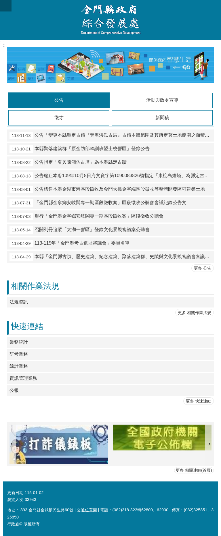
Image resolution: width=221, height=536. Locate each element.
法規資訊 (18, 301)
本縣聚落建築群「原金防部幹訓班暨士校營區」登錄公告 (79, 149)
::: (2, 42)
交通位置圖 (87, 510)
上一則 (11, 444)
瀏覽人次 (15, 499)
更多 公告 (202, 268)
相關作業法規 (35, 286)
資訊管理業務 (23, 378)
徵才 (59, 117)
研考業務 (18, 354)
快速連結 (27, 326)
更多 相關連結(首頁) (194, 470)
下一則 (209, 444)
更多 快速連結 (198, 401)
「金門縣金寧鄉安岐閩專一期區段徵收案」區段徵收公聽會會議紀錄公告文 (97, 203)
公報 (14, 390)
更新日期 (15, 492)
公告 (59, 100)
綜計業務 (18, 366)
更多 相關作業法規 (194, 312)
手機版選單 (6, 5)
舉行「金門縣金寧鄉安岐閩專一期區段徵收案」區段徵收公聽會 (86, 216)
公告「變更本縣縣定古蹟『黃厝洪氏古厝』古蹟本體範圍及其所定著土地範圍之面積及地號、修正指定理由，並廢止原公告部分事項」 (111, 135)
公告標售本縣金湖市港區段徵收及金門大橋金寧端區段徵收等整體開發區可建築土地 (107, 189)
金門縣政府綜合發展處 (110, 20)
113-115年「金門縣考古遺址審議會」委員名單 (69, 243)
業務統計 (18, 342)
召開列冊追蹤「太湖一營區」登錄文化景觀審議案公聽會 (79, 230)
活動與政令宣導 (162, 100)
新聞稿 (162, 117)
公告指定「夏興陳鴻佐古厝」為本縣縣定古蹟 (68, 162)
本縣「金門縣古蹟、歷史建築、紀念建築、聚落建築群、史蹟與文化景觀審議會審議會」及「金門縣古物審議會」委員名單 (111, 257)
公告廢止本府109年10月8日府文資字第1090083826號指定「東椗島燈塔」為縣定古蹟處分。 (111, 176)
